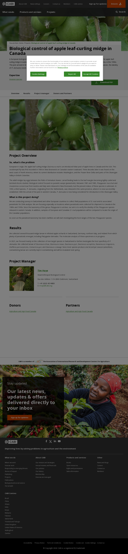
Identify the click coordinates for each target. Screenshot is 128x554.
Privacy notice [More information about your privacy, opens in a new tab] (63, 67)
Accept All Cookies (91, 74)
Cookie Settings (38, 74)
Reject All (72, 74)
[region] (64, 68)
